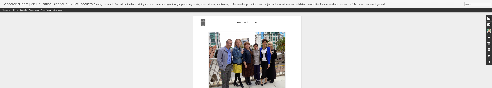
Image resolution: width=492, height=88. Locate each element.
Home (15, 10)
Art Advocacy (58, 10)
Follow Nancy (46, 10)
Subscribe (23, 10)
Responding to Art (247, 22)
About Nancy (34, 10)
